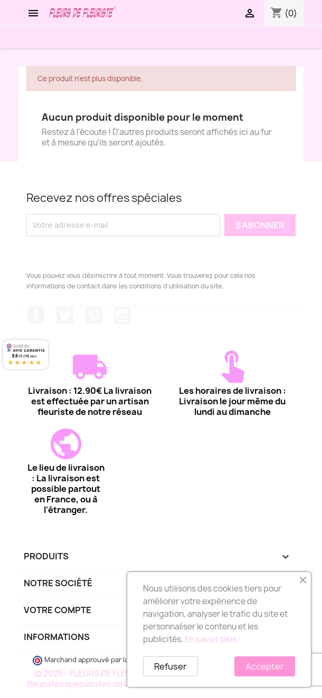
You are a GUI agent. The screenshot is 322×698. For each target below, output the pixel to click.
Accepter (264, 666)
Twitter (64, 315)
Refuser (170, 666)
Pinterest (94, 315)
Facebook (35, 315)
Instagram (122, 315)
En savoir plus (210, 639)
